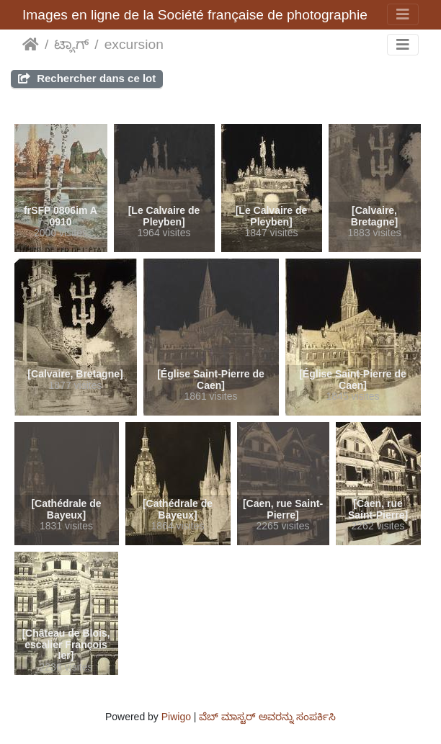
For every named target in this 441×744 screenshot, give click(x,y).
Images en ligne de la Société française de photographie (195, 14)
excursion (134, 44)
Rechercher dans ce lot (87, 78)
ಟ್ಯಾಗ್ (71, 44)
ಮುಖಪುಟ (30, 45)
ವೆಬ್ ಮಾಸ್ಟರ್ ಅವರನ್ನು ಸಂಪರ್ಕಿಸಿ (267, 716)
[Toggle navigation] (403, 14)
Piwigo (176, 716)
